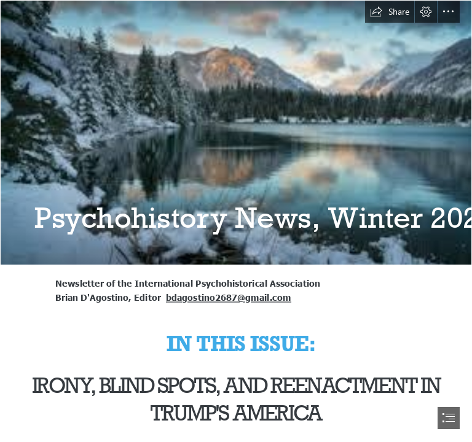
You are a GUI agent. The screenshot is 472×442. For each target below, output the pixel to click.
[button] (389, 12)
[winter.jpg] (236, 132)
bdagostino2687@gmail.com (228, 297)
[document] (236, 221)
